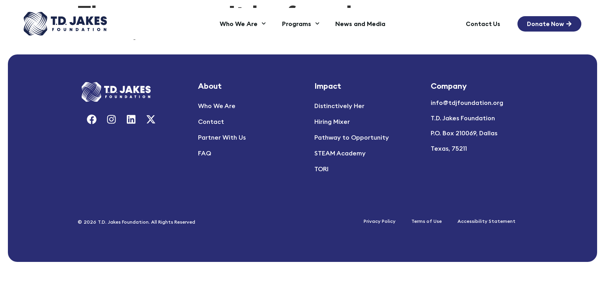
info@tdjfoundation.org (467, 102)
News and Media (360, 24)
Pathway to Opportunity (351, 137)
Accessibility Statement (486, 221)
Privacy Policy (380, 221)
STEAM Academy (340, 153)
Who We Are (243, 23)
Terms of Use (426, 221)
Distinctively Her (339, 106)
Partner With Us (222, 137)
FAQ (204, 153)
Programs (300, 23)
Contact (211, 121)
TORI (321, 169)
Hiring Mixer (332, 121)
